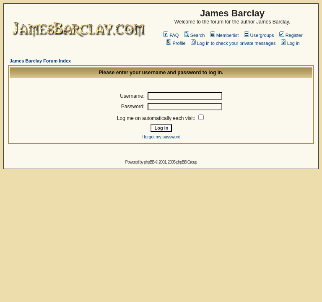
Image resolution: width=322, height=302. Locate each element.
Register (291, 35)
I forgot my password (161, 137)
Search (194, 35)
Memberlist (224, 35)
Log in (290, 43)
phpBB (149, 162)
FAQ (171, 35)
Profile (175, 43)
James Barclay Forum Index (40, 60)
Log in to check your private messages (233, 43)
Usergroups (259, 35)
